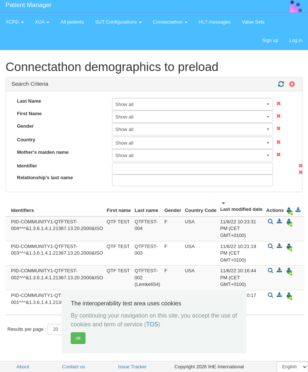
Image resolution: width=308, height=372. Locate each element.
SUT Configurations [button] (118, 22)
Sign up (270, 40)
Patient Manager (29, 4)
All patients (72, 22)
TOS (152, 324)
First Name (29, 113)
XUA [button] (42, 22)
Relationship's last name (45, 177)
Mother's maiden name (43, 152)
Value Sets (253, 22)
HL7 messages (215, 22)
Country (26, 139)
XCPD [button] (15, 22)
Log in (296, 40)
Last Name (29, 101)
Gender (25, 126)
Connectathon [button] (170, 22)
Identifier (27, 166)
